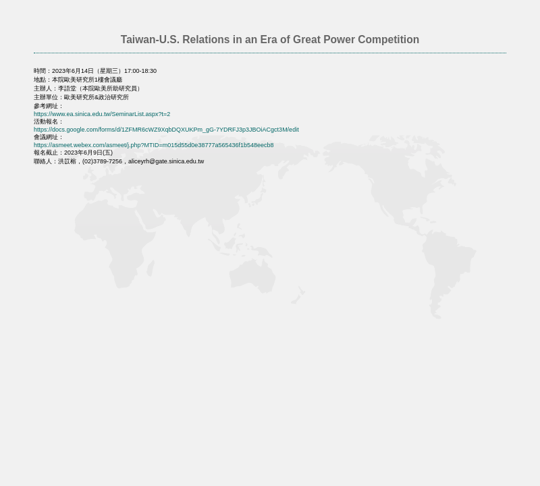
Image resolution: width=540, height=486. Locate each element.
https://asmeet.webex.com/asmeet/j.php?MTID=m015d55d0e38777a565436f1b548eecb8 (154, 145)
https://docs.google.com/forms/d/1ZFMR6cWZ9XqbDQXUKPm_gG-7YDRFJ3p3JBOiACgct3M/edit (166, 129)
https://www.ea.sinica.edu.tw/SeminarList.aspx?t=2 (102, 114)
